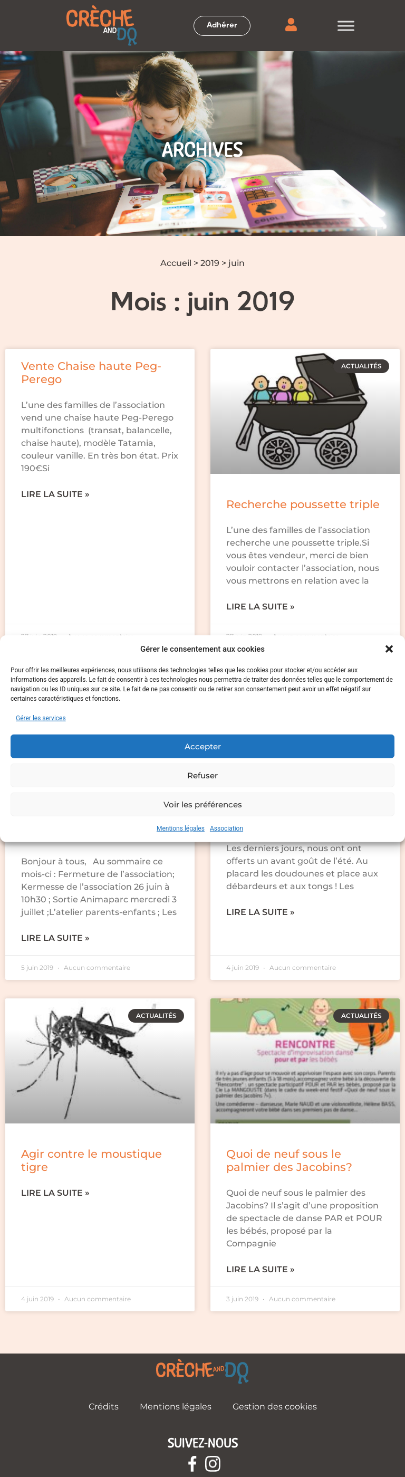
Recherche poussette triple (303, 504)
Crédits (104, 1407)
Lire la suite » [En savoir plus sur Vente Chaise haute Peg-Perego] (55, 494)
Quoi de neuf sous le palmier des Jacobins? (289, 1160)
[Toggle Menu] (346, 26)
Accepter (203, 746)
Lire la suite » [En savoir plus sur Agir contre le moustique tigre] (55, 1193)
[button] (389, 649)
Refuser (202, 775)
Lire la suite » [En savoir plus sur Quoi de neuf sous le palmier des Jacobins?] (260, 1269)
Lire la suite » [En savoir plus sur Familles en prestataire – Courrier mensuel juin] (55, 938)
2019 (209, 263)
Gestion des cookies (275, 1407)
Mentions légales (181, 828)
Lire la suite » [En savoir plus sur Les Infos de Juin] (260, 912)
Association (226, 828)
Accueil (175, 263)
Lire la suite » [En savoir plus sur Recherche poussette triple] (260, 607)
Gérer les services (41, 718)
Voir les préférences (202, 804)
